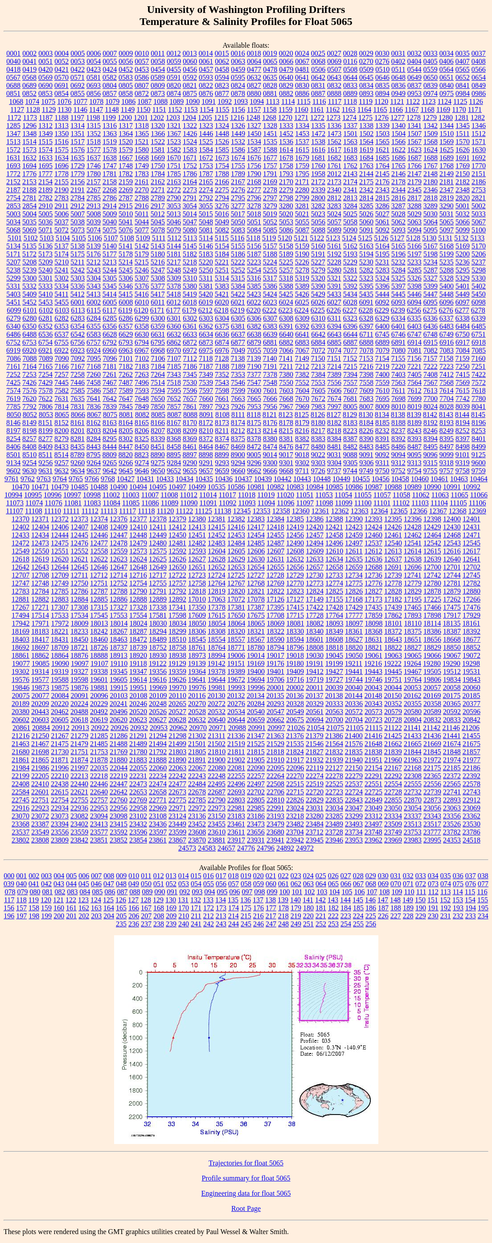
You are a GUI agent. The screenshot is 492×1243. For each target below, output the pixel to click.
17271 (40, 607)
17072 (236, 599)
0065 (270, 61)
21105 (354, 727)
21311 (216, 735)
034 (433, 876)
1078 (96, 101)
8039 (462, 406)
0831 (318, 85)
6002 (93, 302)
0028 (350, 53)
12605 (236, 551)
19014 (256, 655)
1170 (459, 109)
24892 (285, 848)
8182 (334, 422)
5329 (462, 278)
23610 (217, 832)
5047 (190, 222)
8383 (318, 438)
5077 (142, 230)
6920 (29, 350)
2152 (13, 182)
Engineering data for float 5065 (246, 1193)
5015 (206, 214)
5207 (13, 262)
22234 (158, 776)
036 (458, 876)
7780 (479, 398)
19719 (315, 679)
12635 (354, 559)
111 (421, 892)
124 (95, 900)
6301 (174, 318)
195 (483, 908)
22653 (138, 792)
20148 (373, 695)
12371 (40, 519)
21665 (413, 743)
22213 (79, 776)
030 (383, 876)
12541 (413, 543)
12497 (354, 543)
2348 (462, 190)
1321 (174, 125)
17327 (118, 607)
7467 (109, 382)
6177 (173, 310)
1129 (49, 109)
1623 (414, 149)
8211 (222, 430)
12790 (138, 591)
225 (370, 916)
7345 (190, 374)
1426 (190, 133)
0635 (270, 77)
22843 (354, 800)
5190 (302, 254)
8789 (77, 454)
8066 (78, 414)
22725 (373, 792)
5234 (430, 262)
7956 (270, 406)
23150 (217, 816)
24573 (187, 848)
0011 (157, 53)
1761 (334, 165)
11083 (92, 503)
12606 (256, 551)
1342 (430, 125)
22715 (295, 792)
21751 (79, 752)
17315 (99, 607)
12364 (379, 511)
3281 (302, 206)
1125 (460, 101)
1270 (285, 117)
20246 (138, 703)
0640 (286, 77)
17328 (138, 607)
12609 (315, 551)
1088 (160, 101)
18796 (295, 647)
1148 (112, 109)
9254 (29, 463)
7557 (350, 382)
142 (320, 900)
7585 (77, 390)
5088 (318, 230)
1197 (77, 117)
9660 (238, 471)
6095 (430, 302)
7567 (430, 382)
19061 (373, 655)
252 (321, 924)
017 (221, 876)
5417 (158, 294)
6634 (206, 334)
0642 (318, 77)
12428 (413, 527)
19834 (452, 679)
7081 (414, 350)
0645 (366, 77)
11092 (227, 503)
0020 (286, 53)
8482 (350, 446)
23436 (158, 824)
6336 (430, 318)
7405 (414, 374)
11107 (14, 511)
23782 (452, 832)
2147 (414, 174)
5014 (190, 214)
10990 (432, 487)
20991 (257, 727)
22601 (40, 792)
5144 (174, 246)
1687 (414, 157)
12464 (432, 535)
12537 (373, 543)
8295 (109, 438)
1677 (270, 157)
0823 (222, 85)
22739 (432, 792)
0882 (286, 93)
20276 (236, 703)
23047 (354, 808)
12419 (295, 527)
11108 (33, 511)
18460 (99, 639)
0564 (446, 69)
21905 (256, 760)
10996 (53, 495)
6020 (222, 302)
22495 (217, 784)
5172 (29, 254)
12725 (236, 575)
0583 (126, 77)
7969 (302, 406)
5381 (206, 286)
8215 (286, 430)
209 (171, 916)
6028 (350, 302)
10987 (373, 487)
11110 (52, 511)
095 (222, 892)
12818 (197, 591)
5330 (479, 278)
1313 (61, 125)
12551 (60, 551)
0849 (479, 85)
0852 (29, 93)
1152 (175, 109)
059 (258, 884)
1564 (366, 141)
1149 (128, 109)
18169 (20, 631)
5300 (29, 278)
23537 (20, 832)
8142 (430, 414)
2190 (61, 190)
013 (171, 876)
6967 (142, 350)
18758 (177, 647)
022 (283, 876)
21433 (413, 735)
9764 (60, 479)
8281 (77, 438)
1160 (301, 109)
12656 (295, 567)
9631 (45, 471)
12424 (373, 527)
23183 (236, 816)
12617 (471, 551)
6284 (93, 318)
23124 (177, 816)
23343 (432, 816)
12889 (158, 599)
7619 (13, 398)
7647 (126, 398)
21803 (177, 752)
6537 (61, 334)
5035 (29, 222)
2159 (126, 182)
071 (408, 884)
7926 (238, 406)
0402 (398, 61)
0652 (462, 77)
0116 (350, 61)
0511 (398, 69)
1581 (158, 149)
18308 (217, 631)
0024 (302, 53)
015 (196, 876)
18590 (275, 639)
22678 (197, 792)
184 (345, 908)
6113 (78, 310)
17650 (236, 615)
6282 (61, 318)
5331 (13, 286)
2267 (93, 190)
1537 (302, 141)
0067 (302, 61)
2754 (13, 198)
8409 (45, 446)
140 (295, 900)
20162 (412, 695)
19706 (275, 679)
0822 (206, 85)
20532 (217, 711)
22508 (275, 784)
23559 (79, 832)
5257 (286, 270)
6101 (30, 310)
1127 (17, 109)
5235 (446, 262)
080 (34, 892)
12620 (60, 559)
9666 (270, 471)
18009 (80, 623)
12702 (471, 567)
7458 (93, 382)
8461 (190, 446)
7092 (78, 358)
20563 (334, 711)
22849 (373, 800)
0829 (286, 85)
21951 (373, 760)
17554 (138, 615)
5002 (479, 206)
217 (271, 916)
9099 (446, 454)
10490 (118, 487)
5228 (334, 262)
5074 (93, 230)
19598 (79, 679)
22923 (40, 808)
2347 (446, 190)
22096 (295, 768)
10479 (60, 487)
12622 (99, 559)
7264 (158, 374)
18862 (40, 655)
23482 (295, 824)
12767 (236, 583)
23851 (99, 840)
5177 (109, 254)
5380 (190, 286)
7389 (334, 374)
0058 (158, 61)
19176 (275, 663)
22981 (236, 808)
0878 (238, 93)
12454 (256, 535)
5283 (382, 270)
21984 (20, 768)
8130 (366, 414)
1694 (29, 165)
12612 (373, 551)
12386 (315, 519)
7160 (478, 358)
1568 (430, 141)
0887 (318, 93)
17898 (432, 615)
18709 (60, 647)
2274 (206, 190)
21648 (373, 743)
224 (358, 916)
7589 (126, 390)
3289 (430, 206)
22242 (177, 776)
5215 (142, 262)
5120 (285, 238)
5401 (462, 286)
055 (208, 884)
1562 (334, 141)
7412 (446, 374)
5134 (13, 246)
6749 (446, 334)
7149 (302, 358)
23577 (99, 832)
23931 (256, 840)
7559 (382, 382)
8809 (109, 454)
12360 (301, 511)
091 (172, 892)
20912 (61, 727)
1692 (479, 157)
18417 (40, 639)
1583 (190, 149)
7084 (462, 350)
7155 (398, 358)
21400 (354, 735)
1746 (93, 165)
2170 (286, 182)
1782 (126, 174)
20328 (295, 703)
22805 (256, 800)
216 (258, 916)
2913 (93, 206)
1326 (238, 125)
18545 (197, 639)
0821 (190, 85)
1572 (13, 149)
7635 (77, 398)
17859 (373, 615)
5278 (302, 270)
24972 (305, 848)
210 (183, 916)
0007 (109, 53)
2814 (366, 198)
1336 (334, 125)
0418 (13, 69)
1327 (254, 125)
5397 (398, 286)
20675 (295, 719)
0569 (45, 77)
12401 (471, 519)
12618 (20, 559)
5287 (430, 270)
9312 (398, 463)
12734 (354, 575)
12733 (334, 575)
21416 (373, 735)
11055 (362, 495)
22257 (256, 776)
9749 (366, 471)
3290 (446, 206)
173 (221, 908)
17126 (275, 599)
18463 (118, 639)
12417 (256, 527)
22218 (99, 776)
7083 (446, 350)
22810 (275, 800)
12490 (295, 543)
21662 (393, 743)
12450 (177, 535)
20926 (119, 727)
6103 (62, 310)
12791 (158, 591)
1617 (334, 149)
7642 (109, 398)
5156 (254, 246)
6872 (190, 342)
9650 (158, 471)
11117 (127, 511)
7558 (366, 382)
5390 (318, 286)
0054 (93, 61)
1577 (93, 149)
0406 (446, 61)
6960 (109, 350)
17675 (256, 615)
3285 (366, 206)
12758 (197, 583)
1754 (222, 165)
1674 (238, 157)
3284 (350, 206)
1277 (397, 117)
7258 (77, 374)
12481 (177, 543)
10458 (400, 479)
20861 (21, 727)
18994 (217, 655)
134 (220, 900)
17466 (432, 607)
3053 (174, 206)
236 (133, 924)
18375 (413, 631)
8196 (479, 422)
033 (420, 876)
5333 (45, 286)
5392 (350, 286)
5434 (350, 294)
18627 (354, 639)
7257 (61, 374)
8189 (414, 422)
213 (221, 916)
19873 (40, 687)
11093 (246, 503)
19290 (451, 663)
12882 (40, 599)
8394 (430, 438)
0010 (142, 53)
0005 (77, 53)
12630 (256, 559)
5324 (382, 278)
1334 (302, 125)
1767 (430, 165)
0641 (302, 77)
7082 (430, 350)
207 (146, 916)
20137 (314, 695)
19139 (197, 663)
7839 (109, 406)
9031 (334, 454)
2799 (302, 198)
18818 (334, 647)
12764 (217, 583)
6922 (61, 350)
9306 (366, 463)
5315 (238, 278)
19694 (256, 679)
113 (445, 892)
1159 (285, 109)
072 (420, 884)
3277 (238, 206)
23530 (471, 824)
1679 (302, 157)
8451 (158, 446)
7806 (45, 406)
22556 (432, 784)
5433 (334, 294)
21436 (432, 735)
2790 (174, 198)
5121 (301, 238)
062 (296, 884)
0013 (190, 53)
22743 (471, 792)
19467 (413, 671)
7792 (29, 406)
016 (208, 876)
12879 (452, 591)
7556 (334, 382)
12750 (79, 583)
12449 (158, 535)
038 (483, 876)
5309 (174, 278)
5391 (334, 286)
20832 (432, 719)
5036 (45, 222)
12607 (275, 551)
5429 (318, 294)
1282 (478, 117)
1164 (364, 109)
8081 (126, 414)
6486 (13, 334)
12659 (354, 567)
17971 (40, 623)
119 (34, 900)
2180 (430, 182)
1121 (397, 101)
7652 (174, 398)
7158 (446, 358)
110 (409, 892)
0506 (318, 69)
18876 (79, 655)
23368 (20, 824)
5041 (126, 222)
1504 (398, 133)
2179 (414, 182)
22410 (40, 784)
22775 (177, 800)
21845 (432, 752)
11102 (401, 503)
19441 (354, 671)
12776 (373, 583)
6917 (462, 342)
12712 (99, 575)
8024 (430, 406)
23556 (60, 832)
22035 (99, 768)
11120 (165, 511)
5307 (142, 278)
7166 (61, 366)
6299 (142, 318)
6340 (13, 326)
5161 (334, 246)
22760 (118, 800)
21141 (412, 727)
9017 (286, 454)
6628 (109, 334)
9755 (430, 471)
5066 (462, 222)
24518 (471, 840)
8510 (29, 454)
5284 (398, 270)
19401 (275, 671)
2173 (334, 182)
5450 (479, 294)
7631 (61, 398)
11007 (150, 495)
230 (433, 916)
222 (333, 916)
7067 (302, 350)
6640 (286, 334)
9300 (270, 463)
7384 (318, 374)
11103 (420, 503)
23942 (295, 840)
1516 (61, 141)
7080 (398, 350)
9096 (430, 454)
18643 (393, 639)
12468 (452, 535)
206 (133, 916)
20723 (373, 719)
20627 (158, 719)
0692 (77, 85)
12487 (275, 543)
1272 (317, 117)
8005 (350, 406)
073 (433, 884)
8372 (206, 438)
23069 (471, 808)
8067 (94, 414)
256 (370, 924)
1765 (398, 165)
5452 (29, 302)
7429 (45, 382)
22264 (275, 776)
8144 (462, 414)
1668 (142, 157)
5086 (286, 230)
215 (246, 916)
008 (108, 876)
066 (345, 884)
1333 (286, 125)
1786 (190, 174)
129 (158, 900)
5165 (398, 246)
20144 (353, 695)
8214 (270, 430)
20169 (432, 695)
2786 (109, 198)
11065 (459, 495)
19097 (80, 663)
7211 (286, 366)
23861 (158, 840)
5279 (318, 270)
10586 (236, 487)
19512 (452, 671)
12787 (99, 591)
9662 (254, 471)
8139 (414, 414)
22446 (99, 784)
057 (233, 884)
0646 (382, 77)
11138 (222, 511)
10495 (158, 487)
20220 (60, 703)
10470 (20, 487)
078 (9, 892)
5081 (206, 230)
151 (432, 900)
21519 (236, 743)
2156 (77, 182)
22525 (334, 784)
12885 (99, 599)
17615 (217, 615)
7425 (13, 382)
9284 (174, 463)
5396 (382, 286)
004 (58, 876)
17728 (315, 615)
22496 (236, 784)
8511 (45, 454)
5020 (286, 214)
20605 (60, 719)
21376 (295, 735)
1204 (189, 117)
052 (171, 884)
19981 (217, 687)
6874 (222, 342)
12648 (138, 567)
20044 (393, 687)
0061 (206, 61)
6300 (158, 318)
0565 (462, 69)
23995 (432, 840)
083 (72, 892)
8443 (93, 446)
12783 (20, 591)
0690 (45, 85)
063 (308, 884)
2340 (334, 190)
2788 (142, 198)
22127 (334, 768)
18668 (452, 639)
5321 (334, 278)
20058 (452, 687)
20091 (80, 695)
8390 (366, 438)
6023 (270, 302)
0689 (29, 85)
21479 (79, 743)
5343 (93, 286)
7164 (29, 366)
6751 (479, 334)
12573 (138, 551)
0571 (77, 77)
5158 (286, 246)
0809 (158, 85)
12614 (413, 551)
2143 (350, 174)
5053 (286, 222)
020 (258, 876)
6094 (414, 302)
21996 (60, 768)
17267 (20, 607)
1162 (333, 109)
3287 (398, 206)
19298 (471, 663)
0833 (350, 85)
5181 (174, 254)
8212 (238, 430)
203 (96, 916)
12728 (275, 575)
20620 (118, 719)
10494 (138, 487)
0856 (93, 93)
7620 (29, 398)
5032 (462, 214)
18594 (295, 639)
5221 (222, 262)
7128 (221, 358)
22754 (60, 800)
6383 (270, 326)
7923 (222, 406)
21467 (40, 743)
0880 (254, 93)
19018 (295, 655)
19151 (236, 663)
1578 (109, 149)
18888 (99, 655)
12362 (340, 511)
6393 (318, 326)
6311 (334, 318)
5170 (479, 246)
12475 (60, 543)
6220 (253, 310)
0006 (93, 53)
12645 (79, 567)
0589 (158, 77)
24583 (207, 848)
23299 (354, 816)
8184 (366, 422)
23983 (413, 840)
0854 (61, 93)
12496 (334, 543)
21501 (197, 743)
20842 (471, 719)
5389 (302, 286)
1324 (222, 125)
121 (58, 900)
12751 (99, 583)
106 (359, 892)
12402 (20, 527)
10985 (334, 487)
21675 (471, 743)
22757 (99, 800)
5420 (206, 294)
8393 (414, 438)
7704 (446, 398)
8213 (254, 430)
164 (108, 908)
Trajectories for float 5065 (246, 1163)
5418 (174, 294)
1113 (272, 101)
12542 (432, 543)
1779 (77, 174)
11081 (73, 503)
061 (283, 884)
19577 (40, 679)
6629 (126, 334)
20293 (275, 703)
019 (246, 876)
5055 (302, 222)
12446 (99, 535)
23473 (256, 824)
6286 (126, 318)
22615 (60, 792)
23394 (60, 824)
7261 (109, 374)
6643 (334, 334)
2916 (142, 206)
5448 (446, 294)
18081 (295, 623)
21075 (335, 727)
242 (208, 924)
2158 (109, 182)
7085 (479, 350)
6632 (174, 334)
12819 (217, 591)
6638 (254, 334)
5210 (61, 262)
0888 (334, 93)
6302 (190, 318)
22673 (177, 792)
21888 (158, 760)
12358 (281, 511)
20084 (60, 695)
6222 (269, 310)
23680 (275, 832)
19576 (20, 679)
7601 (270, 390)
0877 (222, 93)
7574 (13, 390)
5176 (93, 254)
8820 (126, 454)
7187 (206, 366)
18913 (118, 655)
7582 (61, 390)
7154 (382, 358)
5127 (397, 238)
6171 (157, 310)
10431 (145, 479)
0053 (77, 61)
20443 (40, 711)
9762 (27, 479)
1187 (46, 117)
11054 (343, 495)
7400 (382, 374)
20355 (413, 703)
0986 (479, 93)
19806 (432, 679)
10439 (263, 479)
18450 (79, 639)
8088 (190, 414)
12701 (452, 567)
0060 (190, 61)
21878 (99, 760)
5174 (61, 254)
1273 (333, 117)
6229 (382, 310)
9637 (93, 471)
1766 (414, 165)
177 (271, 908)
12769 (275, 583)
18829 (432, 647)
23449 (177, 824)
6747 (414, 334)
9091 (366, 454)
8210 (206, 430)
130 (170, 900)
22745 (20, 800)
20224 (79, 703)
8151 (45, 422)
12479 (138, 543)
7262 (126, 374)
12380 (197, 519)
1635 (77, 157)
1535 (270, 141)
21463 (20, 743)
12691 (393, 567)
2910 (45, 206)
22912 (471, 800)
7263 (142, 374)
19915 (118, 687)
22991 (275, 808)
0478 (270, 69)
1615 (302, 149)
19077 (21, 663)
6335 (414, 318)
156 (9, 908)
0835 (382, 85)
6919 (13, 350)
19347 (138, 671)
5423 (254, 294)
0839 (430, 85)
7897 (206, 406)
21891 (197, 760)
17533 (60, 615)
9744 (350, 471)
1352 (93, 133)
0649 (414, 77)
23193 (275, 816)
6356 (109, 326)
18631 (373, 639)
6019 (206, 302)
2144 (366, 174)
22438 (60, 784)
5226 (302, 262)
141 (308, 900)
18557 (236, 639)
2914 (109, 206)
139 (283, 900)
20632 (197, 719)
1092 (224, 101)
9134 (13, 463)
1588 (270, 149)
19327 (79, 671)
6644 (350, 334)
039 (9, 884)
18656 (432, 639)
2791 (190, 198)
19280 (432, 663)
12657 (315, 567)
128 (145, 900)
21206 (471, 727)
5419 (190, 294)
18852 (471, 647)
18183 (40, 631)
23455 (217, 824)
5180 (158, 254)
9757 (446, 471)
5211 (77, 262)
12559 (118, 551)
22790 (217, 800)
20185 (471, 695)
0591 (174, 77)
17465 (413, 607)
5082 (222, 230)
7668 (286, 398)
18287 (138, 631)
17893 (413, 615)
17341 (177, 607)
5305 (109, 278)
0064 (254, 61)
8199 (45, 430)
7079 (382, 350)
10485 (79, 487)
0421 (61, 69)
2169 (270, 182)
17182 (393, 599)
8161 (77, 422)
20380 (20, 711)
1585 (222, 149)
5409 (29, 294)
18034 (178, 623)
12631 (275, 559)
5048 (206, 222)
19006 (236, 655)
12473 (40, 543)
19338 (99, 671)
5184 (222, 254)
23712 (315, 832)
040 (21, 884)
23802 (20, 840)
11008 (169, 495)
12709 (60, 575)
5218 (190, 262)
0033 (430, 53)
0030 (382, 53)
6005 (109, 302)
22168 (413, 768)
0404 (414, 61)
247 (271, 924)
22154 (373, 768)
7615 (462, 390)
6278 (478, 310)
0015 (222, 53)
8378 (254, 438)
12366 (418, 511)
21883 (138, 760)
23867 (177, 840)
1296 (29, 125)
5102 (31, 238)
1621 (382, 149)
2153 (29, 182)
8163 (109, 422)
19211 (353, 663)
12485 (256, 543)
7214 (334, 366)
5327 (430, 278)
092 (184, 892)
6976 (222, 350)
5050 (238, 222)
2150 (462, 174)
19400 (256, 671)
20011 (314, 687)
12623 (118, 559)
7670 (302, 398)
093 (197, 892)
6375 (222, 326)
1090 (192, 101)
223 (345, 916)
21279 (79, 735)
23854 (138, 840)
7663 (238, 398)
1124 (444, 101)
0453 (142, 69)
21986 (40, 768)
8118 (254, 414)
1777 (45, 174)
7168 (93, 366)
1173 (30, 117)
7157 (430, 358)
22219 (118, 776)
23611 (236, 832)
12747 (20, 583)
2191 (77, 190)
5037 (61, 222)
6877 (238, 342)
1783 (142, 174)
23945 (315, 840)
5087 (302, 230)
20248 (158, 703)
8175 (254, 422)
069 (383, 884)
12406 (60, 527)
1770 (479, 165)
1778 (61, 174)
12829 (413, 591)
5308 (158, 278)
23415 (118, 824)
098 (259, 892)
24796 (266, 848)
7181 (109, 366)
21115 (373, 727)
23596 (138, 832)
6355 (93, 326)
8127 (334, 414)
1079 (112, 101)
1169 (443, 109)
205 (121, 916)
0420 (45, 69)
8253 (479, 430)
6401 (398, 326)
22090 (256, 768)
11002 (111, 495)
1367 (174, 133)
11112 (90, 511)
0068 (318, 61)
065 (333, 884)
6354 (77, 326)
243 (221, 924)
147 (382, 900)
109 (396, 892)
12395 (393, 519)
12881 (20, 599)
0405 (430, 61)
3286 (382, 206)
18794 (275, 647)
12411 (157, 527)
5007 (77, 214)
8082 (142, 414)
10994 (13, 495)
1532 (238, 141)
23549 (40, 832)
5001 (462, 206)
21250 (40, 735)
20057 (432, 687)
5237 (479, 262)
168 (158, 908)
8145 (478, 414)
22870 (413, 800)
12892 (177, 599)
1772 (13, 174)
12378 (158, 519)
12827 (373, 591)
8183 (350, 422)
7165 (45, 366)
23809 (60, 840)
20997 (276, 727)
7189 (238, 366)
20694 (315, 719)
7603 (286, 390)
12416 (236, 527)
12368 (458, 511)
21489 (138, 743)
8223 (350, 430)
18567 (256, 639)
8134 (382, 414)
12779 (413, 583)
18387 (452, 631)
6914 (414, 342)
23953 (354, 840)
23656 (256, 832)
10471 (40, 487)
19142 (217, 663)
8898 (206, 454)
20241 (118, 703)
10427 (126, 479)
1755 (238, 165)
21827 (315, 752)
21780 (138, 752)
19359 (177, 671)
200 (58, 916)
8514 (61, 454)
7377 (254, 374)
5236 (462, 262)
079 (22, 892)
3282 (318, 206)
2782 (45, 198)
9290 (190, 463)
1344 (446, 125)
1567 (414, 141)
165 (121, 908)
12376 (118, 519)
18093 (335, 623)
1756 (254, 165)
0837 (414, 85)
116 (482, 892)
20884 (41, 727)
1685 (382, 157)
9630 (29, 471)
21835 (354, 752)
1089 (176, 101)
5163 (366, 246)
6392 (302, 326)
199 (46, 916)
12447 (118, 535)
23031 (315, 808)
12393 (373, 519)
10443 (302, 479)
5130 (429, 238)
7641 (93, 398)
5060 (366, 222)
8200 (61, 430)
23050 (393, 808)
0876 (206, 93)
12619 (40, 559)
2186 (479, 182)
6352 (45, 326)
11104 (439, 503)
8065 (62, 414)
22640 (99, 792)
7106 (158, 358)
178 (283, 908)
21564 (334, 743)
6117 (109, 310)
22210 (60, 776)
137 (258, 900)
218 (283, 916)
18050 (197, 623)
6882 (286, 342)
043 (58, 884)
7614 (446, 390)
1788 (222, 174)
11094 (266, 503)
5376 (142, 286)
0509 (366, 69)
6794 (142, 342)
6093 (398, 302)
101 (296, 892)
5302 (61, 278)
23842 (79, 840)
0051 (45, 61)
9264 (93, 463)
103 (321, 892)
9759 (479, 471)
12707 (20, 575)
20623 (138, 719)
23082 (79, 816)
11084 (111, 503)
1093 (241, 101)
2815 (382, 198)
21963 (413, 760)
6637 (238, 334)
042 (46, 884)
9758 (462, 471)
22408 (20, 784)
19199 (334, 663)
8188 (398, 422)
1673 (222, 157)
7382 (302, 374)
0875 (190, 93)
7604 (302, 390)
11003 (130, 495)
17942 (21, 623)
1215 (221, 117)
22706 (275, 792)
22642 (118, 792)
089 (147, 892)
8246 (430, 430)
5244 (109, 270)
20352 (393, 703)
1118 (350, 101)
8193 (446, 422)
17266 (471, 599)
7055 (254, 350)
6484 (462, 326)
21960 (393, 760)
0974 (430, 93)
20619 (99, 719)
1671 (190, 157)
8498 (462, 446)
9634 (77, 471)
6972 (190, 350)
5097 (446, 230)
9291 (206, 463)
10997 (72, 495)
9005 (254, 454)
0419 (29, 69)
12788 (118, 591)
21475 (60, 743)
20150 (393, 695)
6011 (157, 302)
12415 (217, 527)
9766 (92, 479)
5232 (398, 262)
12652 (217, 567)
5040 (109, 222)
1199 (109, 117)
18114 (432, 623)
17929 (471, 615)
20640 (217, 719)
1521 (142, 141)
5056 (318, 222)
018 (233, 876)
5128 (413, 238)
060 (271, 884)
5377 (158, 286)
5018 (254, 214)
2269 (126, 190)
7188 (222, 366)
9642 (109, 471)
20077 (40, 695)
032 (408, 876)
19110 (118, 663)
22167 (393, 768)
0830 (302, 85)
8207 (158, 430)
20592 (452, 711)
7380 (286, 374)
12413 (197, 527)
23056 (432, 808)
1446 (206, 133)
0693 (93, 85)
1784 (158, 174)
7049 (238, 350)
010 (133, 876)
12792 (177, 591)
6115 (94, 310)
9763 (44, 479)
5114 (206, 238)
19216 (373, 663)
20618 (79, 719)
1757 (270, 165)
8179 (302, 422)
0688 (13, 85)
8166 (158, 422)
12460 (373, 535)
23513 (413, 824)
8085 (158, 414)
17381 (236, 607)
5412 (77, 294)
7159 (462, 358)
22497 (256, 784)
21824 (295, 752)
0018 (254, 53)
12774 (334, 583)
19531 (471, 671)
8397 (462, 438)
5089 (334, 230)
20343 (373, 703)
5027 (382, 214)
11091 (208, 503)
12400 (452, 519)
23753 (413, 832)
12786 (79, 591)
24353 (452, 840)
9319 (462, 463)
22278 (334, 776)
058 (246, 884)
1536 (286, 141)
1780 (93, 174)
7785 (13, 406)
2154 (45, 182)
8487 (414, 446)
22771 (158, 800)
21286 (118, 735)
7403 (398, 374)
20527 (177, 711)
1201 (141, 117)
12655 (275, 567)
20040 (354, 687)
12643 (40, 567)
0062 (222, 61)
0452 (126, 69)
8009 (382, 406)
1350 (61, 133)
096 (234, 892)
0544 (414, 69)
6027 (334, 302)
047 (108, 884)
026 (333, 876)
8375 (238, 438)
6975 (206, 350)
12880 (471, 591)
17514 (40, 615)
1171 (475, 109)
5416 (142, 294)
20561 (315, 711)
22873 (432, 800)
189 (408, 908)
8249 (446, 430)
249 (296, 924)
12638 (413, 559)
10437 (243, 479)
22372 (452, 776)
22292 (393, 776)
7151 (334, 358)
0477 (254, 69)
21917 (295, 760)
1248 (253, 117)
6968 (158, 350)
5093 (398, 230)
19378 (217, 671)
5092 (382, 230)
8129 (350, 414)
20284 (256, 703)
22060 (158, 768)
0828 (270, 85)
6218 (221, 310)
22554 (393, 784)
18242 (99, 631)
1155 (222, 109)
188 (395, 908)
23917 (236, 840)
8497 (446, 446)
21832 (334, 752)
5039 (93, 222)
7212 (302, 366)
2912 (77, 206)
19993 (236, 687)
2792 (206, 198)
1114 (288, 101)
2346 (430, 190)
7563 (398, 382)
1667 (126, 157)
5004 (29, 214)
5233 (414, 262)
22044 (118, 768)
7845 (126, 406)
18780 (256, 647)
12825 (334, 591)
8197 (13, 430)
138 (270, 900)
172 (208, 908)
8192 (430, 422)
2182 (462, 182)
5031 (446, 214)
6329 (382, 318)
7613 (430, 390)
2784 (77, 198)
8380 (270, 438)
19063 (393, 655)
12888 (138, 599)
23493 (354, 824)
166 (133, 908)
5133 (477, 238)
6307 (270, 318)
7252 (13, 374)
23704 (295, 832)
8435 (77, 446)
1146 (80, 109)
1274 (349, 117)
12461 (393, 535)
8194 (462, 422)
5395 (366, 286)
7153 (366, 358)
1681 (318, 157)
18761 (197, 647)
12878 (432, 591)
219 (296, 916)
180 (308, 908)
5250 (206, 270)
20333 (334, 703)
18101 (393, 623)
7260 (93, 374)
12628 (217, 559)
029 (370, 876)
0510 (382, 69)
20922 (100, 727)
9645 (126, 471)
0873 (158, 93)
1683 (350, 157)
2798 (286, 198)
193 (458, 908)
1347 (13, 133)
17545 (99, 615)
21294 (158, 735)
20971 (217, 727)
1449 (238, 133)
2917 (158, 206)
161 (71, 908)
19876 (79, 687)
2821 (479, 198)
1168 (427, 109)
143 (333, 900)
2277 (254, 190)
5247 (158, 270)
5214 (126, 262)
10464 (479, 479)
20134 (255, 695)
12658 (334, 567)
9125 (479, 454)
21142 (431, 727)
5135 (29, 246)
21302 (197, 735)
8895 (174, 454)
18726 (99, 647)
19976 (197, 687)
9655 (190, 471)
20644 (236, 719)
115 (470, 892)
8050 (14, 414)
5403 (13, 294)
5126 (381, 238)
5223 (254, 262)
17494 (20, 615)
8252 (462, 430)
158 (34, 908)
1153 (190, 109)
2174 (350, 182)
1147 (96, 109)
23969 (393, 840)
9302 (302, 463)
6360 (174, 326)
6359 (158, 326)
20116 (196, 695)
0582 (109, 77)
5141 (126, 246)
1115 (304, 101)
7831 (77, 406)
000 (9, 876)
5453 (45, 302)
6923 (77, 350)
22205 (40, 776)
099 (271, 892)
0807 (142, 85)
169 (171, 908)
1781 (109, 174)
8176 (270, 422)
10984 (315, 487)
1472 (318, 133)
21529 (275, 743)
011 (146, 876)
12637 (393, 559)
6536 (45, 334)
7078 (366, 350)
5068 (13, 230)
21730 (60, 752)
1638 (109, 157)
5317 (270, 278)
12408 (99, 527)
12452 (217, 535)
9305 (350, 463)
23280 (315, 816)
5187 (254, 254)
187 (383, 908)
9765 (76, 479)
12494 (315, 543)
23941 (275, 840)
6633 (190, 334)
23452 (197, 824)
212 (208, 916)
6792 (109, 342)
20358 (432, 703)
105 (346, 892)
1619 (366, 149)
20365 (452, 703)
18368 (373, 631)
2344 (398, 190)
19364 (197, 671)
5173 (45, 254)
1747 (109, 165)
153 (457, 900)
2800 (318, 198)
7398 (366, 374)
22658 (158, 792)
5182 (190, 254)
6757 (93, 342)
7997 (334, 406)
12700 (432, 567)
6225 (318, 310)
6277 (462, 310)
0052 (61, 61)
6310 (318, 318)
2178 (398, 182)
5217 (174, 262)
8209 (190, 430)
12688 (373, 567)
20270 (197, 703)
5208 (29, 262)
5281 (350, 270)
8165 (142, 422)
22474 (158, 784)
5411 (61, 294)
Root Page (246, 1208)
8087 (174, 414)
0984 (462, 93)
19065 (413, 655)
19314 (40, 671)
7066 (286, 350)
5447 (430, 294)
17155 (334, 599)
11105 (458, 503)
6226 (334, 310)
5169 (462, 246)
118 (21, 900)
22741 (452, 792)
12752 (118, 583)
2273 (190, 190)
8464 (206, 446)
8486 (398, 446)
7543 (222, 382)
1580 (142, 149)
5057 (334, 222)
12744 (452, 575)
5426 (302, 294)
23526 (452, 824)
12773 (315, 583)
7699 (414, 398)
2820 (462, 198)
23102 (138, 816)
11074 (34, 503)
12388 (334, 519)
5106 (95, 238)
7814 (61, 406)
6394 (334, 326)
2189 (45, 190)
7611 (398, 390)
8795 (93, 454)
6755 (61, 342)
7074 (334, 350)
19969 (158, 687)
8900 (238, 454)
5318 (286, 278)
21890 (177, 760)
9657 (206, 471)
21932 (315, 760)
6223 (286, 310)
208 (158, 916)
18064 (237, 623)
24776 (246, 848)
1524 (190, 141)
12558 (99, 551)
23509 (393, 824)
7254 (45, 374)
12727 (256, 575)
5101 (15, 238)
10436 (224, 479)
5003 (13, 214)
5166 (414, 246)
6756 (77, 342)
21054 (315, 727)
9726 (318, 471)
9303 (318, 463)
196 (9, 916)
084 (84, 892)
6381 (238, 326)
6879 (254, 342)
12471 (471, 535)
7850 (158, 406)
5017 (238, 214)
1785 (174, 174)
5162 (350, 246)
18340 (315, 631)
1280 (446, 117)
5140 (109, 246)
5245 (126, 270)
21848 (452, 752)
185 (358, 908)
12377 (138, 519)
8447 (126, 446)
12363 (360, 511)
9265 (109, 463)
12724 (217, 575)
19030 (315, 655)
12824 (315, 591)
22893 (452, 800)
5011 (141, 214)
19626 (177, 679)
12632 (295, 559)
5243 (93, 270)
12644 (60, 567)
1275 (365, 117)
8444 (109, 446)
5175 (77, 254)
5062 (398, 222)
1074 (32, 101)
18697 (40, 647)
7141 (286, 358)
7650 (158, 398)
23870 (197, 840)
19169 (256, 663)
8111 (238, 414)
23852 (118, 840)
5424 (270, 294)
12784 (40, 591)
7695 (382, 398)
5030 (430, 214)
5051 (254, 222)
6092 (382, 302)
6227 (350, 310)
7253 (29, 374)
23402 (79, 824)
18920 (138, 655)
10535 (217, 487)
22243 (197, 776)
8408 (29, 446)
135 (233, 900)
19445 (393, 671)
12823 (295, 591)
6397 (366, 326)
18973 (197, 655)
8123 (286, 414)
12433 (20, 535)
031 (395, 876)
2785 (93, 198)
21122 (393, 727)
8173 (222, 422)
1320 (158, 125)
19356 (158, 671)
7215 (350, 366)
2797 (270, 198)
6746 (398, 334)
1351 (77, 133)
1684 (366, 157)
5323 (366, 278)
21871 (60, 760)
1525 (206, 141)
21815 (256, 752)
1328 (270, 125)
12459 (354, 535)
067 (358, 884)
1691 (462, 157)
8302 (126, 438)
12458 (334, 535)
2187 (13, 190)
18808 (315, 647)
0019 (270, 53)
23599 (177, 832)
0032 (414, 53)
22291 (373, 776)
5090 (350, 230)
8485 (382, 446)
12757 (177, 583)
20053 (413, 687)
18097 (354, 623)
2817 (414, 198)
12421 (334, 527)
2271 (158, 190)
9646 (142, 471)
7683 (366, 398)
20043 (373, 687)
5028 (398, 214)
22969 (158, 808)
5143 (158, 246)
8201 (77, 430)
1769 (462, 165)
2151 (479, 174)
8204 (109, 430)
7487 (126, 382)
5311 (206, 278)
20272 (217, 703)
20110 (177, 695)
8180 (318, 422)
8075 (110, 414)
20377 (471, 703)
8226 (366, 430)
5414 (109, 294)
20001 (275, 687)
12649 (158, 567)
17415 (295, 607)
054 (196, 884)
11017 (227, 495)
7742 (462, 398)
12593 (197, 551)
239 (171, 924)
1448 (222, 133)
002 (34, 876)
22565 (452, 784)
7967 (286, 406)
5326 (414, 278)
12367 (438, 511)
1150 (143, 109)
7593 (142, 390)
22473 (138, 784)
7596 (190, 390)
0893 (366, 93)
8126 (318, 414)
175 (246, 908)
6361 (190, 326)
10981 (256, 487)
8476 (286, 446)
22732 (413, 792)
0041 (29, 61)
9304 (334, 463)
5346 (126, 286)
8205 (126, 430)
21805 (197, 752)
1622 (398, 149)
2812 (334, 198)
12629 (236, 559)
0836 (398, 85)
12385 (295, 519)
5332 (29, 286)
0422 (77, 69)
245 (246, 924)
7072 (318, 350)
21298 (177, 735)
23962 (373, 840)
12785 (60, 591)
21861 (20, 760)
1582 (174, 149)
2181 (446, 182)
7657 (190, 398)
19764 (413, 679)
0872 (142, 93)
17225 (432, 599)
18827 (413, 647)
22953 (99, 808)
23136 (197, 816)
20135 (275, 695)
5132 (461, 238)
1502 (366, 133)
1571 (479, 141)
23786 (471, 832)
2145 (382, 174)
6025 (302, 302)
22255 (236, 776)
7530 (190, 382)
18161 (471, 623)
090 (159, 892)
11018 (246, 495)
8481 (334, 446)
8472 (254, 446)
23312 (373, 816)
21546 (315, 743)
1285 (13, 125)
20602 (20, 719)
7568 (446, 382)
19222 (393, 663)
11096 (285, 503)
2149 (446, 174)
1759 (302, 165)
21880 (118, 760)
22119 (314, 768)
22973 (217, 808)
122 (71, 900)
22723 (334, 792)
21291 (138, 735)
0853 (45, 93)
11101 (382, 503)
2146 (398, 174)
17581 (158, 615)
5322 (350, 278)
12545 (471, 543)
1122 (413, 101)
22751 (40, 800)
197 (21, 916)
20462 (60, 711)
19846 (20, 687)
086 (109, 892)
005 (71, 876)
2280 (302, 190)
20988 (237, 727)
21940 (354, 760)
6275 (430, 310)
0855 (77, 93)
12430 (452, 527)
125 (108, 900)
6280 (29, 318)
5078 (158, 230)
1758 (286, 165)
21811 (236, 752)
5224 (270, 262)
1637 (93, 157)
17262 (452, 599)
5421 (222, 294)
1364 (126, 133)
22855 (393, 800)
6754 (45, 342)
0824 (238, 85)
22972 (197, 808)
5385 (254, 286)
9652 (174, 471)
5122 (317, 238)
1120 (381, 101)
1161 (317, 109)
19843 (471, 679)
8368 (174, 438)
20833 (452, 719)
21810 (217, 752)
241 (196, 924)
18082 (315, 623)
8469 (238, 446)
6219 (237, 310)
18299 (177, 631)
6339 (479, 318)
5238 (13, 270)
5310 (190, 278)
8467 (222, 446)
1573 (29, 149)
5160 (318, 246)
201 (71, 916)
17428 (334, 607)
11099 (343, 503)
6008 (126, 302)
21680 (20, 752)
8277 (45, 438)
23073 (60, 816)
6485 (479, 326)
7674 (334, 398)
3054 (190, 206)
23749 (393, 832)
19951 (138, 687)
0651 (446, 77)
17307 (60, 607)
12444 (60, 535)
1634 (61, 157)
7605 (318, 390)
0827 (254, 85)
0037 (479, 53)
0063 (238, 61)
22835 (334, 800)
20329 (315, 703)
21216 (20, 735)
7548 (270, 382)
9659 (222, 471)
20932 (139, 727)
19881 (99, 687)
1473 (334, 133)
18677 (471, 639)
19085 (40, 663)
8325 (142, 438)
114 (457, 892)
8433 (61, 446)
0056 (126, 61)
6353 (61, 326)
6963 (126, 350)
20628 (177, 719)
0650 (430, 77)
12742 (432, 575)
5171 (13, 254)
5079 (174, 230)
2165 (206, 182)
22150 (354, 768)
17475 (452, 607)
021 (271, 876)
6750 (462, 334)
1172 (14, 117)
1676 (254, 157)
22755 (79, 800)
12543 (452, 543)
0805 (126, 85)
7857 (174, 406)
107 (371, 892)
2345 (414, 190)
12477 (99, 543)
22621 (79, 792)
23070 (20, 816)
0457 (206, 69)
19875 (60, 687)
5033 (479, 214)
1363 (109, 133)
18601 (315, 639)
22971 (177, 808)
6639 (270, 334)
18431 (60, 639)
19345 (118, 671)
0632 (254, 77)
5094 (414, 230)
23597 (158, 832)
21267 (60, 735)
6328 (366, 318)
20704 (354, 719)
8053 (46, 414)
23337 (413, 816)
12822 (275, 591)
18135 (451, 623)
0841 (462, 85)
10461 (439, 479)
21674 (452, 743)
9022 (318, 454)
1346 (479, 125)
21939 (334, 760)
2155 (61, 182)
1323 (206, 125)
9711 (302, 471)
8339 (158, 438)
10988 (393, 487)
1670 (174, 157)
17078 (256, 599)
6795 (158, 342)
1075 (48, 101)
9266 (126, 463)
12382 (236, 519)
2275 (222, 190)
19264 (412, 663)
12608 (295, 551)
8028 (446, 406)
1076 (64, 101)
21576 (354, 743)
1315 (93, 125)
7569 (462, 382)
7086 (14, 358)
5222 (238, 262)
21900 (217, 760)
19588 (60, 679)
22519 (315, 784)
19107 (99, 663)
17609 (197, 615)
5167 (430, 246)
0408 (479, 61)
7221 (414, 366)
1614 (286, 149)
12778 (393, 583)
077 (483, 884)
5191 (318, 254)
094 (209, 892)
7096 (110, 358)
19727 (334, 679)
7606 (334, 390)
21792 (158, 752)
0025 (318, 53)
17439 (393, 607)
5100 (479, 230)
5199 (446, 254)
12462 (413, 535)
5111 (159, 238)
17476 (471, 607)
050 (146, 884)
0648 (398, 77)
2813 (350, 198)
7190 (254, 366)
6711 (366, 334)
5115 (222, 238)
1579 (126, 149)
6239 (398, 310)
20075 (21, 695)
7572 (479, 382)
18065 (256, 623)
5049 (222, 222)
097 (247, 892)
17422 (315, 607)
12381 (217, 519)
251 (308, 924)
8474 (270, 446)
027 (345, 876)
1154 (206, 109)
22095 (275, 768)
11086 (150, 503)
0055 (109, 61)
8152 (61, 422)
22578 (471, 784)
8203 (93, 430)
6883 (302, 342)
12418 (275, 527)
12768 (256, 583)
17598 (177, 615)
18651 (413, 639)
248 (283, 924)
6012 (174, 302)
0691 (61, 85)
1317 (126, 125)
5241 (61, 270)
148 (395, 900)
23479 (275, 824)
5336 (77, 286)
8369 (190, 438)
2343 (382, 190)
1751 (174, 165)
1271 (301, 117)
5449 (462, 294)
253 (333, 924)
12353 (262, 511)
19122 (158, 663)
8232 (382, 430)
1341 (414, 125)
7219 (382, 366)
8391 (382, 438)
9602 (13, 471)
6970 (174, 350)
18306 (197, 631)
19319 (60, 671)
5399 (430, 286)
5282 (366, 270)
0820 (174, 85)
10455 (361, 479)
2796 (254, 198)
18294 (158, 631)
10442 (282, 479)
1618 (350, 149)
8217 (318, 430)
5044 (142, 222)
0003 (45, 53)
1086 (128, 101)
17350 (197, 607)
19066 (432, 655)
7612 (414, 390)
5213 (109, 262)
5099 (462, 230)
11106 (477, 503)
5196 (398, 254)
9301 (286, 463)
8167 (174, 422)
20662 (275, 719)
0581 (93, 77)
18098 (374, 623)
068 (370, 884)
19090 (60, 663)
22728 (393, 792)
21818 (275, 752)
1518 (93, 141)
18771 (236, 647)
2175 (366, 182)
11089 (169, 503)
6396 (350, 326)
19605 (118, 679)
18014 (119, 623)
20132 (236, 695)
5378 (174, 286)
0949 (398, 93)
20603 (40, 719)
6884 (318, 342)
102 (309, 892)
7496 (142, 382)
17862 (393, 615)
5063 (414, 222)
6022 (254, 302)
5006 (61, 214)
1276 (381, 117)
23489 (334, 824)
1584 (206, 149)
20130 (216, 695)
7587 (109, 390)
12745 (471, 575)
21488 (118, 743)
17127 (295, 599)
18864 (60, 655)
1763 (366, 165)
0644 (350, 77)
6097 (462, 302)
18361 (354, 631)
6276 (446, 310)
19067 (452, 655)
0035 (462, 53)
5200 (462, 254)
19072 (471, 655)
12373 (79, 519)
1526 (222, 141)
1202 (157, 117)
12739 (393, 575)
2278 (270, 190)
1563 (350, 141)
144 (345, 900)
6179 (189, 310)
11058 (401, 495)
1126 (476, 101)
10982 (275, 487)
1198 (93, 117)
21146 (451, 727)
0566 (479, 69)
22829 (315, 800)
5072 (61, 230)
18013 (99, 623)
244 (233, 924)
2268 (109, 190)
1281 (462, 117)
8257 (29, 438)
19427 (334, 671)
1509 (430, 133)
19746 (373, 679)
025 (321, 876)
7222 (430, 366)
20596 (471, 711)
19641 (197, 679)
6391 (286, 326)
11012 (188, 495)
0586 (142, 77)
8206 (142, 430)
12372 (60, 519)
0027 (334, 53)
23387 (40, 824)
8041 (479, 406)
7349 (206, 374)
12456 (295, 535)
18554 (217, 639)
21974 (452, 760)
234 (483, 916)
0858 (126, 93)
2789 (158, 198)
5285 (414, 270)
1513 (13, 141)
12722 (177, 575)
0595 (238, 77)
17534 (79, 615)
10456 (381, 479)
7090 (62, 358)
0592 (190, 77)
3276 (222, 206)
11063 (440, 495)
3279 (270, 206)
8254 (13, 438)
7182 (126, 366)
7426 (29, 382)
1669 (158, 157)
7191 (270, 366)
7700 (430, 398)
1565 (382, 141)
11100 (363, 503)
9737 (334, 471)
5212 (93, 262)
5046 (174, 222)
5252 (238, 270)
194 (470, 908)
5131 (445, 238)
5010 (126, 214)
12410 (138, 527)
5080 (190, 230)
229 (420, 916)
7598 (222, 390)
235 (121, 924)
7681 (350, 398)
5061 (382, 222)
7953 (254, 406)
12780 (432, 583)
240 (183, 924)
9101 (462, 454)
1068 (16, 101)
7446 (77, 382)
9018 (302, 454)
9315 (430, 463)
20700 (334, 719)
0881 (270, 93)
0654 (479, 77)
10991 (452, 487)
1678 (286, 157)
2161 (142, 182)
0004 (61, 53)
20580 (413, 711)
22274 (315, 776)
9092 (382, 454)
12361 (320, 511)
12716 (138, 575)
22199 (20, 776)
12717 (158, 575)
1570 (462, 141)
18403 (20, 639)
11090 (188, 503)
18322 (275, 631)
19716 (295, 679)
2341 (350, 190)
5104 (63, 238)
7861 (190, 406)
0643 (334, 77)
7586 (93, 390)
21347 (256, 735)
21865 (40, 760)
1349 (45, 133)
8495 (430, 446)
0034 (446, 53)
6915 (430, 342)
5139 (93, 246)
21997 (79, 768)
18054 (217, 623)
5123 (333, 238)
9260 (77, 463)
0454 (158, 69)
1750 (158, 165)
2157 (93, 182)
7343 (174, 374)
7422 (479, 374)
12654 (256, 567)
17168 (354, 599)
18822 (393, 647)
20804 (413, 719)
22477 (177, 784)
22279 (354, 776)
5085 (270, 230)
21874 (79, 760)
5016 (222, 214)
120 (46, 900)
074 (445, 884)
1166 (396, 109)
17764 (334, 615)
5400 (446, 286)
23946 (334, 840)
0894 (382, 93)
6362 (206, 326)
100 (284, 892)
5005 (45, 214)
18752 (158, 647)
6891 (398, 342)
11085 (130, 503)
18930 (158, 655)
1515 (45, 141)
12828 (393, 591)
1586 (238, 149)
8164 (126, 422)
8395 (446, 438)
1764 (382, 165)
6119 (125, 310)
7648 (142, 398)
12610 (334, 551)
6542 (77, 334)
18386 (432, 631)
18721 (79, 647)
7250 (462, 366)
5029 (414, 214)
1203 (173, 117)
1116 (319, 101)
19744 (354, 679)
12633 (315, 559)
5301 (45, 278)
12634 (334, 559)
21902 (236, 760)
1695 (45, 165)
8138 (398, 414)
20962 (178, 727)
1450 (254, 133)
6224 (302, 310)
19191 (315, 663)
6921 (45, 350)
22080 (217, 768)
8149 (29, 422)
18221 (60, 631)
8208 (174, 430)
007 (96, 876)
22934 (60, 808)
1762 (350, 165)
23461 (236, 824)
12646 (99, 567)
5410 (45, 294)
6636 (222, 334)
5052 (270, 222)
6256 (414, 310)
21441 (452, 735)
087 (122, 892)
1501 (350, 133)
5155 (238, 246)
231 (445, 916)
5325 (398, 278)
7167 (77, 366)
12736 (373, 575)
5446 (414, 294)
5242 (77, 270)
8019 (414, 406)
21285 (99, 735)
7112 (190, 358)
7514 (158, 382)
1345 (462, 125)
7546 (238, 382)
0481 (302, 69)
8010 (398, 406)
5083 (238, 230)
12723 (197, 575)
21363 (275, 735)
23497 (373, 824)
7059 (270, 350)
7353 (238, 374)
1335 (318, 125)
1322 (190, 125)
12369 (477, 511)
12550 (40, 551)
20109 (158, 695)
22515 (295, 784)
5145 (190, 246)
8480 (318, 446)
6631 (158, 334)
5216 (158, 262)
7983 (318, 406)
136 (245, 900)
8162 (93, 422)
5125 (365, 238)
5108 (127, 238)
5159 (302, 246)
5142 (142, 246)
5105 (79, 238)
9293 (222, 463)
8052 (30, 414)
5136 (45, 246)
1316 (109, 125)
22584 (20, 792)
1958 (318, 174)
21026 (296, 727)
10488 (99, 487)
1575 (61, 149)
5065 (446, 222)
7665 (254, 398)
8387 (350, 438)
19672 (236, 679)
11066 (479, 495)
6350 (29, 326)
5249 (190, 270)
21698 (40, 752)
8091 (206, 414)
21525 (256, 743)
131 (183, 900)
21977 (471, 760)
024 (308, 876)
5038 (77, 222)
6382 (254, 326)
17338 (158, 607)
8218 (334, 430)
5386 (270, 286)
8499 (479, 446)
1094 (257, 101)
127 (133, 900)
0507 (334, 69)
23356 (452, 816)
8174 (238, 422)
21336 (236, 735)
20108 (139, 695)
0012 (174, 53)
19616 (158, 679)
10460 (420, 479)
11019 (266, 495)
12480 (158, 543)
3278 (254, 206)
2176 (382, 182)
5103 (47, 238)
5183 (206, 254)
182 (333, 908)
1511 (462, 133)
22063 (177, 768)
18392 (471, 631)
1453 (302, 133)
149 (407, 900)
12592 (177, 551)
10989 (413, 487)
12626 (177, 559)
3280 (286, 206)
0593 (206, 77)
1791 (270, 174)
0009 (126, 53)
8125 (302, 414)
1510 (446, 133)
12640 (452, 559)
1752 (190, 165)
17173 (373, 599)
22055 (138, 768)
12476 (79, 543)
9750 (382, 471)
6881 (270, 342)
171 (196, 908)
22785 (197, 800)
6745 (382, 334)
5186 (238, 254)
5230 (366, 262)
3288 (414, 206)
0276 (382, 61)
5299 (13, 278)
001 (21, 876)
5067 (479, 222)
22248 (217, 776)
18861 (20, 655)
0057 (142, 61)
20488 (79, 711)
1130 (64, 109)
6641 (302, 334)
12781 (452, 583)
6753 (29, 342)
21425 (393, 735)
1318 (142, 125)
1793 (286, 174)
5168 (446, 246)
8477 (302, 446)
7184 (158, 366)
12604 (217, 551)
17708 (275, 615)
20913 (80, 727)
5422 (238, 294)
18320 (236, 631)
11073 (15, 503)
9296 (254, 463)
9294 (238, 463)
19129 (177, 663)
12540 (393, 543)
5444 (382, 294)
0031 (398, 53)
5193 (350, 254)
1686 (398, 157)
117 (9, 900)
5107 (111, 238)
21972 (432, 760)
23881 (217, 840)
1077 (80, 101)
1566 (398, 141)
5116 (237, 238)
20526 (158, 711)
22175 (432, 768)
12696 (413, 567)
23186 (256, 816)
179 (296, 908)
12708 (40, 575)
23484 (315, 824)
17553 (118, 615)
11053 (323, 495)
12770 (295, 583)
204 (108, 916)
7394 (350, 374)
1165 (380, 109)
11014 (208, 495)
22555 (413, 784)
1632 (29, 157)
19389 (236, 671)
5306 (126, 278)
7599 (238, 390)
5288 (446, 270)
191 (433, 908)
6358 (142, 326)
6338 (462, 318)
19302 (20, 671)
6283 (77, 318)
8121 (269, 414)
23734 (354, 832)
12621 (79, 559)
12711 (79, 575)
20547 (275, 711)
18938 (177, 655)
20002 (295, 687)
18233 (79, 631)
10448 (322, 479)
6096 (446, 302)
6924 (93, 350)
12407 (79, 527)
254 (345, 924)
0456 (190, 69)
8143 (446, 414)
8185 (382, 422)
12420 (315, 527)
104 (334, 892)
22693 (236, 792)
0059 (174, 61)
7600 (254, 390)
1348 (29, 133)
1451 (270, 133)
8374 (222, 438)
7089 (46, 358)
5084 (254, 230)
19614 (138, 679)
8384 (334, 438)
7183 (142, 366)
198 (34, 916)
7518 (174, 382)
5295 (462, 270)
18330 (295, 631)
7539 (206, 382)
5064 (430, 222)
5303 (77, 278)
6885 (334, 342)
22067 (197, 768)
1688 (430, 157)
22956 (118, 808)
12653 (236, 567)
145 (358, 900)
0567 (13, 77)
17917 (452, 615)
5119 (269, 238)
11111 (71, 511)
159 (46, 908)
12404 (40, 527)
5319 (302, 278)
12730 (315, 575)
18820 (354, 647)
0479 (286, 69)
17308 (79, 607)
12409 (118, 527)
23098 (118, 816)
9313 (414, 463)
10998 (92, 495)
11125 (203, 511)
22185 (452, 768)
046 (96, 884)
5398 (414, 286)
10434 (184, 479)
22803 (236, 800)
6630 (142, 334)
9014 (270, 454)
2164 (190, 182)
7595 (174, 390)
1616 (318, 149)
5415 (126, 294)
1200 (125, 117)
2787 (126, 198)
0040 (13, 61)
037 (470, 876)
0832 (334, 85)
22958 (138, 808)
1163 (348, 109)
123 (83, 900)
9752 (398, 471)
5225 (286, 262)
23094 (99, 816)
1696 (61, 165)
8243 (414, 430)
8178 (286, 422)
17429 (354, 607)
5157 (270, 246)
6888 (366, 342)
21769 (118, 752)
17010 (197, 599)
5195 (382, 254)
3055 (206, 206)
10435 (204, 479)
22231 (138, 776)
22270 (295, 776)
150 (420, 900)
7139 (253, 358)
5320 (318, 278)
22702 (256, 792)
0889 (350, 93)
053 (183, 884)
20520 (138, 711)
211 (196, 916)
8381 (286, 438)
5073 (77, 230)
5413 (93, 294)
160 (58, 908)
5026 (366, 214)
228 (408, 916)
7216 (366, 366)
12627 (197, 559)
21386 (334, 735)
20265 (177, 703)
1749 (142, 165)
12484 (236, 543)
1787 (206, 174)
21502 (217, 743)
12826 (354, 591)
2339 (318, 190)
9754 (414, 471)
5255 (270, 270)
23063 (452, 808)
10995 (33, 495)
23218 (295, 816)
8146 (13, 422)
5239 (29, 270)
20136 (294, 695)
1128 (33, 109)
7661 (222, 398)
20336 (354, 703)
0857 (109, 93)
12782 (471, 583)
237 (146, 924)
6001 (77, 302)
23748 (373, 832)
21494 (158, 743)
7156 (414, 358)
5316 (254, 278)
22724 (354, 792)
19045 (334, 655)
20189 (20, 703)
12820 (236, 591)
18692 (20, 647)
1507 (414, 133)
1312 (45, 125)
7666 (270, 398)
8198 (29, 430)
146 (370, 900)
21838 (373, 752)
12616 (452, 551)
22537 (354, 784)
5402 (479, 286)
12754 (138, 583)
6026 (318, 302)
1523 (174, 141)
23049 (373, 808)
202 (83, 916)
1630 (479, 149)
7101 (126, 358)
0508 (350, 69)
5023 (318, 214)
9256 (45, 463)
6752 (13, 342)
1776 (29, 174)
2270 (142, 190)
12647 (118, 567)
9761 (11, 479)
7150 (318, 358)
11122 (184, 511)
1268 (269, 117)
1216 (237, 117)
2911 (61, 206)
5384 (238, 286)
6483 (446, 326)
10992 (471, 487)
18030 (158, 623)
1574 (45, 149)
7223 (446, 366)
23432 (138, 824)
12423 (354, 527)
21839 (393, 752)
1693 (13, 165)
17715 (295, 615)
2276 (238, 190)
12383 (256, 519)
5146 (206, 246)
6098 (479, 302)
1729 (77, 165)
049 (133, 884)
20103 (119, 695)
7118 (206, 358)
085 (97, 892)
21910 (275, 760)
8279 (61, 438)
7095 (94, 358)
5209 (45, 262)
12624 (138, 559)
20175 (451, 695)
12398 (432, 519)
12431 (471, 527)
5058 (350, 222)
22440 (79, 784)
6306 (254, 318)
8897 (190, 454)
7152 (350, 358)
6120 (141, 310)
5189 (286, 254)
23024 (295, 808)
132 (195, 900)
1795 (302, 174)
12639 (432, 559)
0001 (13, 53)
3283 (334, 206)
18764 (217, 647)
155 (482, 900)
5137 (61, 246)
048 (121, 884)
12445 (79, 535)
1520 (126, 141)
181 (321, 908)
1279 (429, 117)
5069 (29, 230)
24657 (226, 848)
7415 (462, 374)
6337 (446, 318)
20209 (40, 703)
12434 (40, 535)
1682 (334, 157)
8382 (302, 438)
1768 (446, 165)
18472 (138, 639)
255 (358, 924)
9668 (286, 471)
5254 (254, 270)
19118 (138, 663)
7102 (142, 358)
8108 (222, 414)
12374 (99, 519)
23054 (413, 808)
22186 (471, 768)
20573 (373, 711)
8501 (13, 454)
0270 (366, 61)
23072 (40, 816)
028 (358, 876)
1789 (238, 174)
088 (134, 892)
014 (183, 876)
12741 (413, 575)
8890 (158, 454)
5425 (286, 294)
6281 (45, 318)
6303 (206, 318)
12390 (354, 519)
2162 (158, 182)
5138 (77, 246)
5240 (45, 270)
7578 (45, 390)
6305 (238, 318)
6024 (286, 302)
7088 (30, 358)
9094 (398, 454)
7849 (142, 406)
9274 (142, 463)
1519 (109, 141)
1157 (254, 109)
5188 (270, 254)
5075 (109, 230)
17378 (217, 607)
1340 (398, 125)
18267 (118, 631)
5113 (190, 238)
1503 (382, 133)
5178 (126, 254)
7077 (350, 350)
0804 (109, 85)
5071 (45, 230)
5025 (350, 214)
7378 (270, 374)
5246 (142, 270)
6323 (350, 318)
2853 (13, 206)
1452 (286, 133)
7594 (158, 390)
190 (420, 908)
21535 (295, 743)
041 (34, 884)
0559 (430, 69)
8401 (479, 438)
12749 (60, 583)
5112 (174, 238)
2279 (286, 190)
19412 (315, 671)
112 (433, 892)
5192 (334, 254)
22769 (138, 800)
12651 (197, 567)
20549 (295, 711)
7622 (45, 398)
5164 (382, 246)
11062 (420, 495)
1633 (45, 157)
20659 (256, 719)
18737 (118, 647)
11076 (53, 503)
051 (158, 884)
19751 (393, 679)
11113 (108, 511)
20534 (236, 711)
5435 (366, 294)
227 (395, 916)
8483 (366, 446)
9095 (414, 454)
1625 (446, 149)
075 (458, 884)
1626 (462, 149)
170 (183, 908)
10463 (459, 479)
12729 (295, 575)
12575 (158, 551)
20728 (393, 719)
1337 (350, 125)
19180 (295, 663)
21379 (315, 735)
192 (445, 908)
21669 (432, 743)
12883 (60, 599)
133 (208, 900)
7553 (318, 382)
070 (395, 884)
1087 (144, 101)
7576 (29, 390)
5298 (479, 270)
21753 (99, 752)
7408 (430, 374)
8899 (222, 454)
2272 (174, 190)
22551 (373, 784)
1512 (479, 133)
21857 (471, 752)
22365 (432, 776)
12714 (118, 575)
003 (46, 876)
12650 (177, 567)
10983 (295, 487)
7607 (350, 390)
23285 (334, 816)
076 (470, 884)
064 (321, 884)
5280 (334, 270)
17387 (256, 607)
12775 (354, 583)
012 (158, 876)
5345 (109, 286)
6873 (206, 342)
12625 (158, 559)
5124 (349, 238)
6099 (14, 310)
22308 (413, 776)
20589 (432, 711)
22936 (79, 808)
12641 (471, 559)
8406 (13, 446)
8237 (398, 430)
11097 (305, 503)
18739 (138, 647)
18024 (139, 623)
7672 (318, 398)
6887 (350, 342)
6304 (222, 318)
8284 (93, 438)
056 (221, 884)
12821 (256, 591)
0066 (286, 61)
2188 (29, 190)
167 (146, 908)
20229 (99, 703)
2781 (29, 198)
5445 (398, 294)
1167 (411, 109)
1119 (366, 101)
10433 (165, 479)
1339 (382, 125)
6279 (13, 318)
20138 (334, 695)
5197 (414, 254)
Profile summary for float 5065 (245, 1178)
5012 (158, 214)
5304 (93, 278)
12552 (79, 551)
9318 (446, 463)
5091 (366, 230)
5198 (430, 254)
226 (383, 916)
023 (296, 876)
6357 (126, 326)
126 (120, 900)
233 (470, 916)
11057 (382, 495)
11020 (285, 495)
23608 (197, 832)
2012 (334, 174)
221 (321, 916)
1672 (206, 157)
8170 (190, 422)
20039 (334, 687)
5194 (366, 254)
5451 (13, 302)
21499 (177, 743)
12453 (236, 535)
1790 (254, 174)
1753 (206, 165)
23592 (118, 832)
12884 (79, 599)
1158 (269, 109)
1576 (77, 149)
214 (233, 916)
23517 (432, 824)
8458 (174, 446)
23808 (40, 840)
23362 (471, 816)
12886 (118, 599)
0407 (462, 61)
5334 (61, 286)
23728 (334, 832)
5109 (143, 238)
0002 (29, 53)
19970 (177, 687)
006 (83, 876)
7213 (318, 366)
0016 (238, 53)
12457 (315, 535)
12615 (432, 551)
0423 (93, 69)
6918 (479, 342)
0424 (109, 69)
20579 (393, 711)
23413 (99, 824)
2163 (174, 182)
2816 (398, 198)
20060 (471, 687)
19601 (99, 679)
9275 (158, 463)
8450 (142, 446)
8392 (398, 438)
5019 (270, 214)
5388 (286, 286)
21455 (471, 735)
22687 (217, 792)
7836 (93, 406)
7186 (190, 366)
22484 (197, 784)
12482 (197, 543)
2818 (430, 198)
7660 (206, 398)
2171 (302, 182)
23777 (432, 832)
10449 (341, 479)
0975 (446, 93)
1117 (334, 101)
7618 (479, 390)
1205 (205, 117)
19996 (256, 687)
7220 (398, 366)
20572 (354, 711)
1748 (126, 165)
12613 (393, 551)
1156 (238, 109)
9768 (108, 479)
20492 (99, 711)
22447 (118, 784)
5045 (158, 222)
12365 (399, 511)
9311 (382, 463)
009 (121, 876)
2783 (61, 198)
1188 (61, 117)
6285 (109, 318)
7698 (398, 398)
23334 (393, 816)
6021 (238, 302)
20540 (256, 711)
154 (470, 900)
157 (21, 908)
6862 (174, 342)
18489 (158, 639)
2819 (446, 198)
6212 (205, 310)
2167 (238, 182)
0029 (366, 53)
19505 (432, 671)
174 (233, 908)
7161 (13, 366)
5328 (446, 278)
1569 (446, 141)
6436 (430, 326)
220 (308, 916)
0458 (222, 69)
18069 (276, 623)
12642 (20, 567)
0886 (302, 93)
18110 (413, 623)
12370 (20, 519)
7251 (479, 366)
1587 (254, 149)
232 (458, 916)
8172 (206, 422)
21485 (99, 743)
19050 (354, 655)
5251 (222, 270)
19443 (373, 671)
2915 (126, 206)
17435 (373, 607)
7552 (302, 382)
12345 (242, 511)
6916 (446, 342)
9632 (61, 471)
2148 (430, 174)
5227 (318, 262)
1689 (446, 157)
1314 (77, 125)
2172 (318, 182)
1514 (29, 141)
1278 (413, 117)
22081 (236, 768)
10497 (177, 487)
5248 (174, 270)
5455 (61, 302)
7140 (269, 358)
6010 (142, 302)
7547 (254, 382)
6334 (398, 318)
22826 (295, 800)
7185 (174, 366)
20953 (159, 727)
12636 (373, 559)
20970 (198, 727)
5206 (479, 254)
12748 (40, 583)
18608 (334, 639)
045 (83, 884)
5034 (13, 222)
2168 (254, 182)
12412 (177, 527)
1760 (318, 165)
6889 (382, 342)
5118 (253, 238)
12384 (275, 519)
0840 (446, 85)
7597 (206, 390)
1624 (430, 149)
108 (384, 892)
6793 (126, 342)
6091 (366, 302)
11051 (304, 495)
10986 (354, 487)
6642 (318, 334)
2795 (238, 198)
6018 (190, 302)
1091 (208, 101)
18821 (373, 647)
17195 (413, 599)
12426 (393, 527)
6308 (286, 318)
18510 (177, 639)
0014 (206, 53)
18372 (393, 631)
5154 (222, 246)
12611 (353, 551)
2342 (366, 190)
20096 (99, 695)
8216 (302, 430)
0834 (366, 85)
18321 (256, 631)
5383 (222, 286)
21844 (413, 752)
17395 (275, 607)
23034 (334, 808)
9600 (479, 463)
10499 (197, 487)
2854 (29, 206)
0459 (238, 69)
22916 (20, 808)
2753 (479, 190)
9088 (350, 454)
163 (96, 908)
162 (83, 908)
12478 (118, 543)
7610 (382, 390)
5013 (174, 214)
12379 (177, 519)
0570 (61, 77)
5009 (109, 214)
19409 (295, 671)
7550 (286, 382)
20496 (118, 711)
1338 (366, 125)
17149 (315, 599)
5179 (142, 254)
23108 (158, 816)
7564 (414, 382)
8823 (142, 454)
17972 (60, 623)
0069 (334, 61)
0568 (29, 77)
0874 (174, 93)
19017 (275, 655)
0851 (13, 93)
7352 (222, 374)
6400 (382, 326)
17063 (217, 599)
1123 (428, 101)
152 (445, 900)
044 (71, 884)
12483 (217, 543)
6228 (366, 310)
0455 (174, 69)
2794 (222, 198)
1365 (142, 133)
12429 (432, 527)
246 (258, 924)
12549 (20, 551)
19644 (217, 679)
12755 (158, 583)
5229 (350, 262)
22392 (471, 776)
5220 (206, 262)
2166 (222, 182)
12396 (413, 519)
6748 (430, 334)
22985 (256, 808)
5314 (222, 278)
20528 (197, 711)
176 (258, 908)
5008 (93, 214)
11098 (324, 503)
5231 (382, 262)
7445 (61, 382)
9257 (61, 463)
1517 (77, 141)
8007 (366, 406)
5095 (430, 230)
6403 (414, 326)
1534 (254, 141)
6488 (29, 334)
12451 (197, 535)
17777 (354, 615)
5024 (334, 214)
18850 (452, 647)
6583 (93, 334)
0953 (414, 93)
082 (59, 892)
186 (370, 908)
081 (47, 892)
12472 (20, 543)
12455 (275, 535)
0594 (222, 77)
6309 (302, 318)
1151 (159, 109)
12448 (138, 535)
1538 (318, 141)
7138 (237, 358)
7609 (366, 390)
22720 (315, 792)
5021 (302, 214)
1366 (158, 133)
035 (445, 876)
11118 (146, 511)
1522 (158, 141)
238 (158, 924)
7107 (174, 358)
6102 (46, 310)
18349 (334, 631)
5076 (126, 230)
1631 (13, 157)
